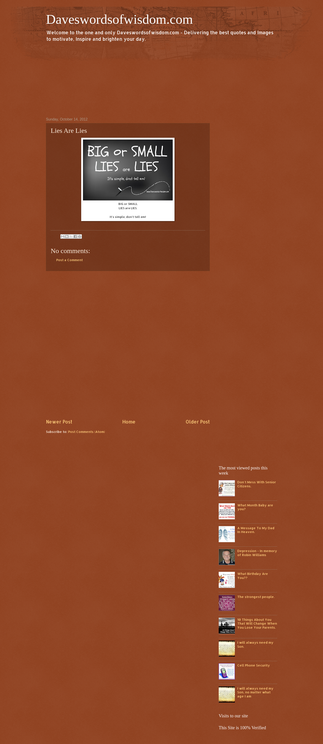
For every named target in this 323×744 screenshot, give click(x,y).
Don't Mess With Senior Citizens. (256, 484)
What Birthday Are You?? (252, 576)
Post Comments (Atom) (86, 432)
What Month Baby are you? (255, 507)
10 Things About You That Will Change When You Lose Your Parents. (257, 623)
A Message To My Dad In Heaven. (255, 530)
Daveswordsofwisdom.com (119, 19)
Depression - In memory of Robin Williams (257, 553)
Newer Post (59, 422)
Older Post (198, 422)
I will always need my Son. (255, 644)
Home (128, 422)
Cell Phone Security (253, 665)
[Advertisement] (161, 79)
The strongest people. (256, 597)
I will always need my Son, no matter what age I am (255, 692)
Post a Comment (69, 260)
